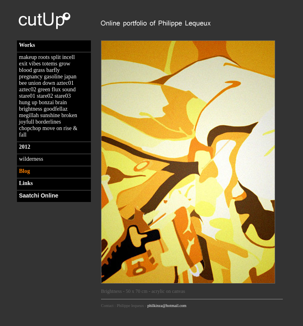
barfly (53, 70)
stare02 (45, 96)
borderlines (48, 122)
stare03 (63, 96)
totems (49, 64)
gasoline (53, 77)
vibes (35, 64)
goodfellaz (55, 109)
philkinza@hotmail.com (167, 305)
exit (23, 64)
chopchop (30, 128)
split (56, 57)
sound (69, 89)
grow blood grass (44, 67)
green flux (49, 89)
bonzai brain (53, 102)
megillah (29, 115)
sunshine (50, 115)
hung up (28, 102)
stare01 (27, 96)
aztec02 (27, 89)
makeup (28, 57)
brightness (30, 109)
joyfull (26, 122)
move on (52, 128)
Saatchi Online (38, 195)
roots (44, 57)
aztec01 (65, 83)
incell (68, 57)
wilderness (31, 159)
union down (41, 83)
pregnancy (30, 77)
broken (69, 115)
